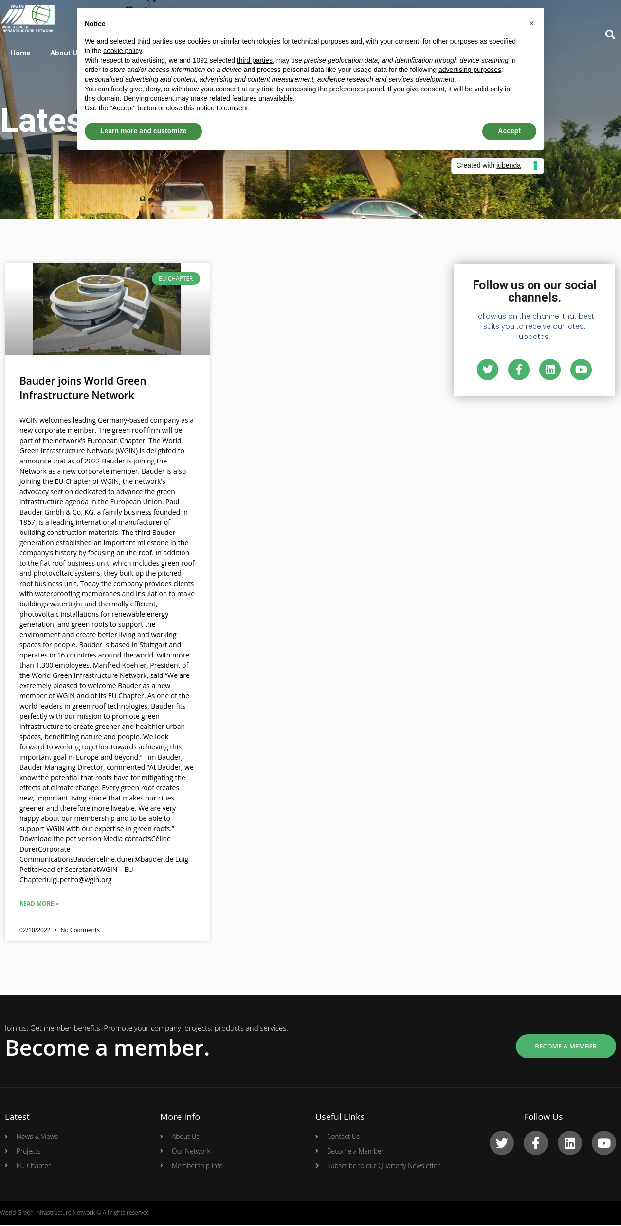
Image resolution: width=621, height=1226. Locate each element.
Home (20, 53)
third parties (255, 60)
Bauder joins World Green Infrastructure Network (82, 388)
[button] (531, 23)
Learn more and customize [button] (143, 131)
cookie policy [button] (122, 50)
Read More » (39, 903)
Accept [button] (509, 131)
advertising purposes (469, 69)
